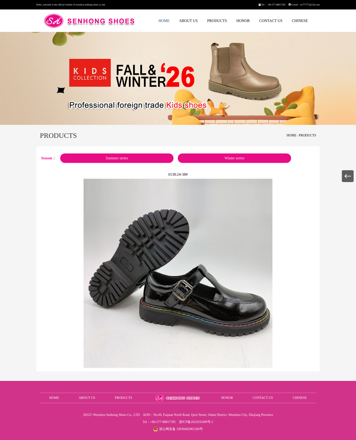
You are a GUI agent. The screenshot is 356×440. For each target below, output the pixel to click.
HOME (164, 21)
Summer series (117, 158)
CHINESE (300, 21)
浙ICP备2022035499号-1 (196, 422)
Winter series (234, 158)
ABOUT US (188, 21)
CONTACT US (270, 21)
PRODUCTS (217, 21)
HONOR (243, 21)
